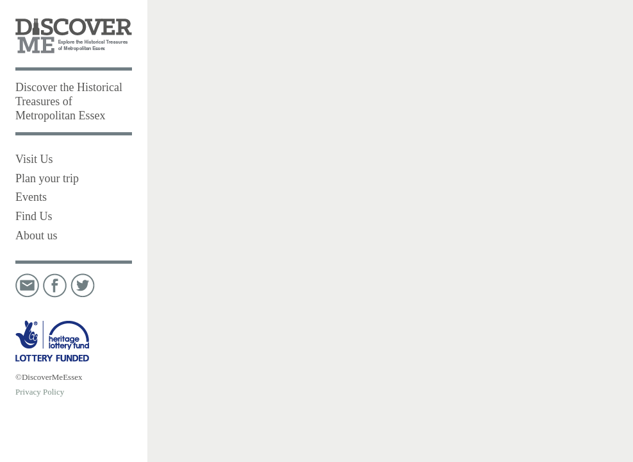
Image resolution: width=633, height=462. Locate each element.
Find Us (34, 216)
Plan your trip (47, 178)
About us (36, 235)
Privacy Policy (39, 392)
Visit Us (34, 159)
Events (31, 197)
